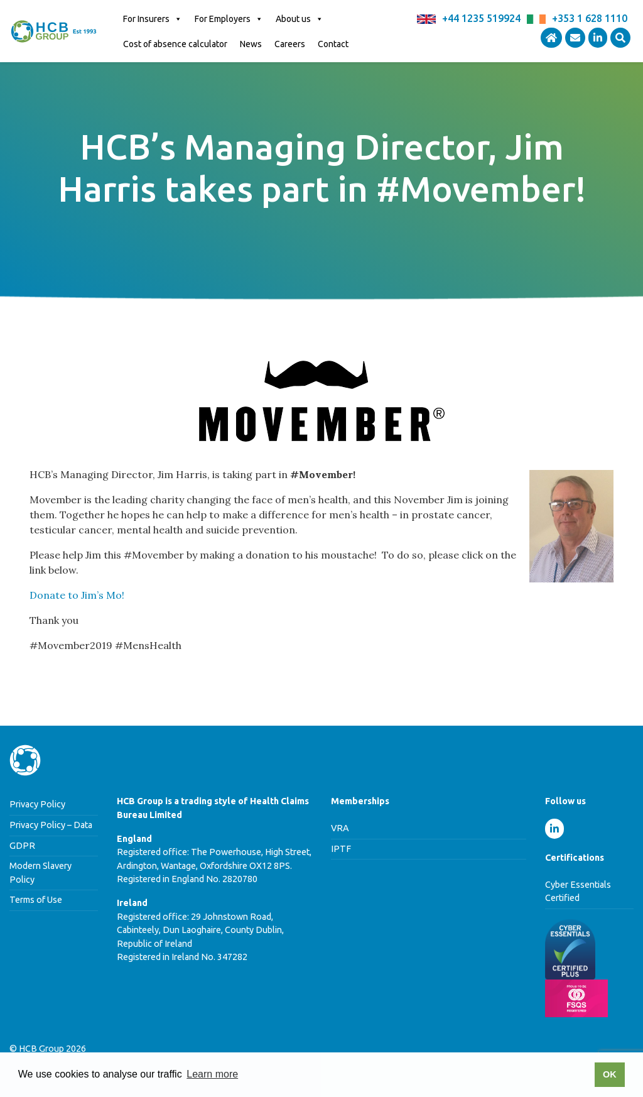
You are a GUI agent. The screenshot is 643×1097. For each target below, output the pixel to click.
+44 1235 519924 (481, 18)
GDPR (22, 846)
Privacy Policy (37, 804)
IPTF (341, 849)
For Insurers (152, 18)
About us (299, 18)
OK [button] (610, 1074)
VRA (340, 828)
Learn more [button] (212, 1074)
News (251, 44)
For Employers (229, 18)
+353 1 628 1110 (589, 18)
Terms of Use (35, 900)
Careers (289, 44)
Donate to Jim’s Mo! (77, 595)
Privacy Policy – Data (50, 825)
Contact (333, 44)
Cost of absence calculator (175, 44)
